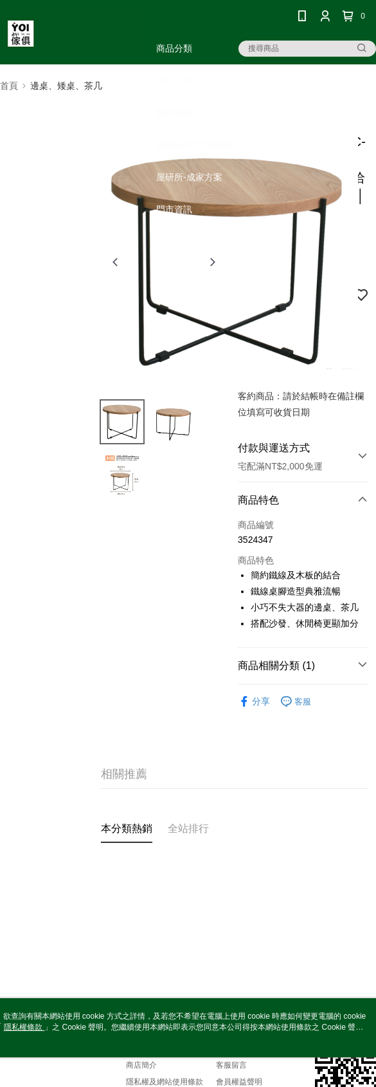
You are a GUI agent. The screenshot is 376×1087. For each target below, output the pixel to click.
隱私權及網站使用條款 (164, 1081)
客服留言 (231, 1065)
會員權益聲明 (239, 1081)
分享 (254, 701)
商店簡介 (141, 1065)
